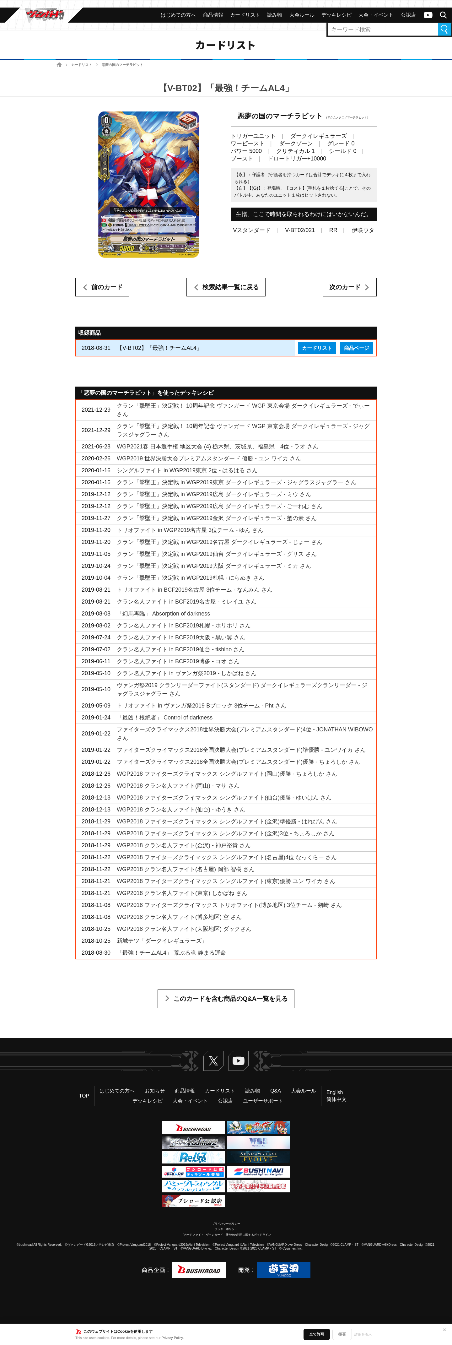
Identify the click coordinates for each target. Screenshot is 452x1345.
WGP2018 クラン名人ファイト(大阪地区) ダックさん (184, 929)
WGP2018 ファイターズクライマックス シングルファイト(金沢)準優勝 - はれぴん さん (227, 821)
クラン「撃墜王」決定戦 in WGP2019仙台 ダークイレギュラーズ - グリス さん (217, 554)
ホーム (59, 65)
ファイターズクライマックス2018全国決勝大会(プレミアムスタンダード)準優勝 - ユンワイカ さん (241, 750)
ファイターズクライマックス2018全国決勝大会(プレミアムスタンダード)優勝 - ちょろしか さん (238, 762)
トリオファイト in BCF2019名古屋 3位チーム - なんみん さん (194, 590)
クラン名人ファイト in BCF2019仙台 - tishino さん (181, 649)
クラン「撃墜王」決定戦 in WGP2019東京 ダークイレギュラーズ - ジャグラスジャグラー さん (236, 482)
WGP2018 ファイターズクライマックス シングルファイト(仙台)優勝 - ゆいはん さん (224, 798)
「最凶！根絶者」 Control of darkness (165, 717)
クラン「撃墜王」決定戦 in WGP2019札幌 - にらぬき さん (190, 578)
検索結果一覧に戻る (230, 287)
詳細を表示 (363, 1334)
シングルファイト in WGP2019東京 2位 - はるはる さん (187, 470)
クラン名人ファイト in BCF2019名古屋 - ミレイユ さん (186, 602)
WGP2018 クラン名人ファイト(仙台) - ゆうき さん (181, 809)
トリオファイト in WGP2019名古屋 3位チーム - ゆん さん (190, 530)
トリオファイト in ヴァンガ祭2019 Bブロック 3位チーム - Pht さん (201, 705)
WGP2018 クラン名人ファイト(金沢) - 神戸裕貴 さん (184, 845)
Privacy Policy (172, 1338)
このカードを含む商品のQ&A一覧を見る (231, 998)
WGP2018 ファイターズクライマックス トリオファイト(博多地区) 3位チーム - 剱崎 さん (229, 905)
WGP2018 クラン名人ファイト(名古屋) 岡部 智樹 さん (186, 869)
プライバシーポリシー (226, 1223)
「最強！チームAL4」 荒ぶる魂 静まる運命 (171, 953)
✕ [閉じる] (444, 1329)
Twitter (213, 1061)
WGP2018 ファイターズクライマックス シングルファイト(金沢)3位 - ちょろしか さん (226, 833)
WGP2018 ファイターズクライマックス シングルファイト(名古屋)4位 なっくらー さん (227, 857)
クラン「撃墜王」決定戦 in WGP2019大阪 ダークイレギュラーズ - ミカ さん (214, 566)
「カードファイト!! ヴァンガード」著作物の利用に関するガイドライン (226, 1234)
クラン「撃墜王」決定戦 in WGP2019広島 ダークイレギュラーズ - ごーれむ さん (219, 506)
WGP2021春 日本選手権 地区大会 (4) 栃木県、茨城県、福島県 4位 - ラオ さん (217, 446)
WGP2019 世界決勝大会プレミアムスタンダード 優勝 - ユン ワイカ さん (209, 458)
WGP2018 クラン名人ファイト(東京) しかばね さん (182, 893)
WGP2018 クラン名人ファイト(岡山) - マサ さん (178, 786)
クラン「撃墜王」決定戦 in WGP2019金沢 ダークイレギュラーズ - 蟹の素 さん (217, 518)
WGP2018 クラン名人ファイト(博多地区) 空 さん (179, 917)
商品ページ (356, 348)
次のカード (345, 287)
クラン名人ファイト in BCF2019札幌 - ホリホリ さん (184, 625)
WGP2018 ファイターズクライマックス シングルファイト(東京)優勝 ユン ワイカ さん (226, 881)
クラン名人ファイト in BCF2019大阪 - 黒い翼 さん (181, 637)
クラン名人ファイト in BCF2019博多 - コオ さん (178, 661)
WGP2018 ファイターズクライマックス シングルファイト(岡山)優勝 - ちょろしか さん (227, 774)
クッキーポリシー (226, 1229)
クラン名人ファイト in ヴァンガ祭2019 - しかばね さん (186, 673)
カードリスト (81, 65)
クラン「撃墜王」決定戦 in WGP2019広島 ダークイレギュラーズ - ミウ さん (214, 494)
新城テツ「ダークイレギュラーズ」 (162, 941)
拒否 (342, 1334)
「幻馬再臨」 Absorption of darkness (163, 613)
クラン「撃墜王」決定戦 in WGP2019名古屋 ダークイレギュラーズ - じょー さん (219, 542)
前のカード (107, 287)
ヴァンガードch (428, 15)
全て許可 (316, 1334)
